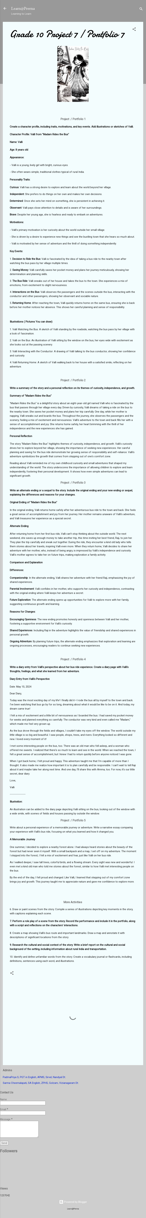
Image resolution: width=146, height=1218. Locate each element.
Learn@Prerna (23, 8)
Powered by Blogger (73, 1201)
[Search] (141, 9)
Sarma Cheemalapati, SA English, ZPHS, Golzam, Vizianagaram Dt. (41, 1083)
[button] (134, 29)
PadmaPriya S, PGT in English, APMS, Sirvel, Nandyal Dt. (34, 1077)
